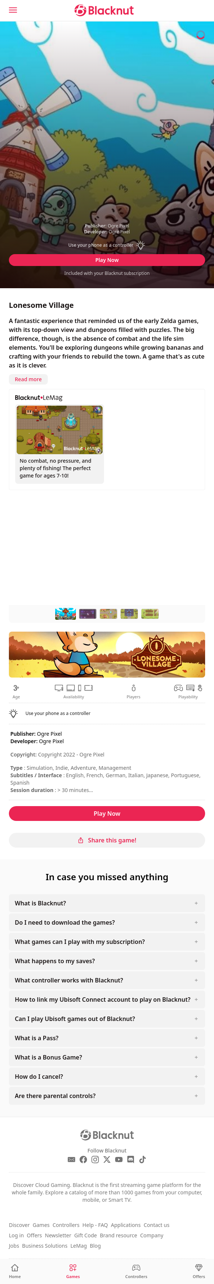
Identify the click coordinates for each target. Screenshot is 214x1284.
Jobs (14, 1245)
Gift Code (85, 1235)
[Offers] (199, 1271)
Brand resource (118, 1235)
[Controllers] (136, 1271)
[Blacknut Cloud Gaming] (104, 10)
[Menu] (13, 10)
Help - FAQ (95, 1224)
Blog (95, 1245)
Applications (125, 1224)
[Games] (73, 1271)
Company (151, 1235)
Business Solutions (45, 1245)
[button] (107, 245)
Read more (28, 379)
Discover (19, 1224)
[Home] (15, 1271)
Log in (16, 1235)
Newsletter (58, 1235)
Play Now (106, 259)
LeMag (78, 1245)
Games (41, 1224)
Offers (34, 1235)
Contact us (157, 1224)
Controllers (66, 1224)
